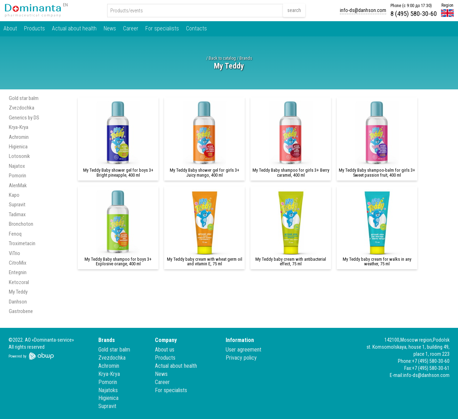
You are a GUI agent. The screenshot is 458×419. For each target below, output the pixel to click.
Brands (245, 58)
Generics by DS (24, 117)
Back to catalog (222, 58)
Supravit (17, 204)
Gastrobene (21, 311)
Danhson (18, 302)
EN (65, 4)
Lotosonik (19, 156)
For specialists (162, 28)
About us (164, 349)
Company (166, 340)
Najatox (17, 166)
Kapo (14, 195)
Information (240, 340)
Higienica (18, 146)
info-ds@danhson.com (363, 10)
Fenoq (15, 234)
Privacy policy (241, 357)
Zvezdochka (21, 108)
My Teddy (18, 292)
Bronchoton (21, 224)
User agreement (243, 349)
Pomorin (17, 175)
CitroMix (18, 263)
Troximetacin (22, 243)
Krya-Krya (18, 127)
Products (34, 28)
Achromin (19, 137)
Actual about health (74, 28)
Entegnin (18, 272)
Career (130, 28)
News (110, 28)
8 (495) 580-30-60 (413, 14)
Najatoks (108, 390)
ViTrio (14, 253)
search (294, 10)
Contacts (196, 28)
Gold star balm (24, 98)
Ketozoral (19, 282)
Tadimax (17, 214)
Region (447, 5)
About (10, 28)
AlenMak (18, 185)
